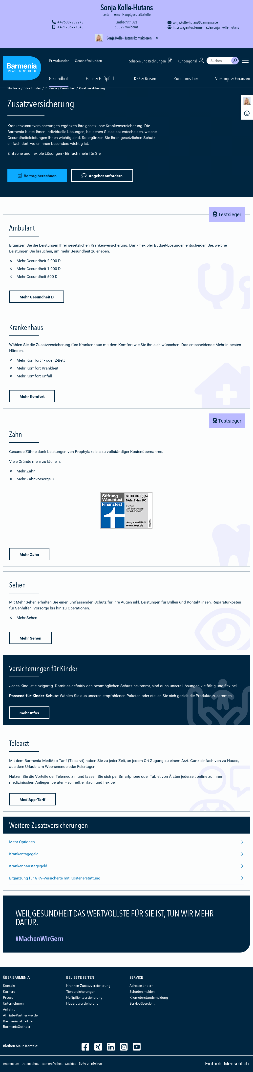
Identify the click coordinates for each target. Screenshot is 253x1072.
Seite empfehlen (90, 1063)
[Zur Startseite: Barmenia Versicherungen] (22, 62)
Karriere (9, 992)
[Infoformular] (247, 113)
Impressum (11, 1064)
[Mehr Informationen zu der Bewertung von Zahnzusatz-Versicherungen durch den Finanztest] (126, 511)
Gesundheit (67, 88)
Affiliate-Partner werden (21, 1015)
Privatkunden (59, 54)
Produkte (51, 88)
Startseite (13, 88)
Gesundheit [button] (58, 72)
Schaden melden (142, 992)
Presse (8, 997)
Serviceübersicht (142, 1003)
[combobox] (219, 54)
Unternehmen (13, 1003)
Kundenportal (191, 54)
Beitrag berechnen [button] (37, 175)
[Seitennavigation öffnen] (245, 54)
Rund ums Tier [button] (185, 72)
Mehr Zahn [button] (29, 554)
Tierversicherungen (80, 992)
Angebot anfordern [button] (102, 175)
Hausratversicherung (82, 1003)
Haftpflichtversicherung (84, 997)
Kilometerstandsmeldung (148, 997)
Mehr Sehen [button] (30, 638)
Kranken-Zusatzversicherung (88, 986)
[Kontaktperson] (247, 102)
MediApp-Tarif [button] (32, 799)
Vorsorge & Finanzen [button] (232, 72)
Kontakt (9, 986)
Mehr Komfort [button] (32, 396)
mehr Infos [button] (29, 713)
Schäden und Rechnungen (151, 54)
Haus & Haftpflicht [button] (101, 72)
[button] (126, 38)
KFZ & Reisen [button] (145, 72)
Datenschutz (30, 1064)
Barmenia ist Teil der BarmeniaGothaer (18, 1024)
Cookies (70, 1064)
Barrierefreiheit (52, 1064)
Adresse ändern (141, 986)
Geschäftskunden (88, 54)
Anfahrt (9, 1009)
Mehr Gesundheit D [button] (37, 297)
